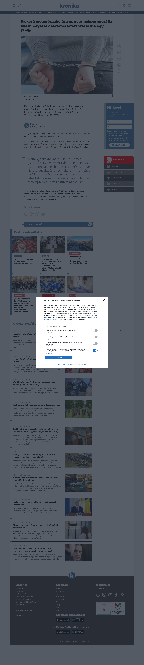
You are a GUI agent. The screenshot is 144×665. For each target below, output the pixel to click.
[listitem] (72, 326)
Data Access (72, 364)
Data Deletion (61, 364)
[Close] (104, 301)
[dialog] (72, 332)
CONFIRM (58, 357)
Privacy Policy (82, 364)
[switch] (95, 330)
